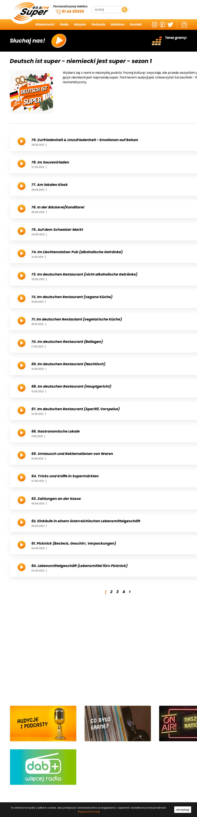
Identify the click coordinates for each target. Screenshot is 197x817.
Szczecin (161, 14)
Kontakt (136, 24)
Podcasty (98, 24)
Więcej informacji (89, 811)
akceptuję (182, 810)
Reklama (117, 24)
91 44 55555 (70, 12)
